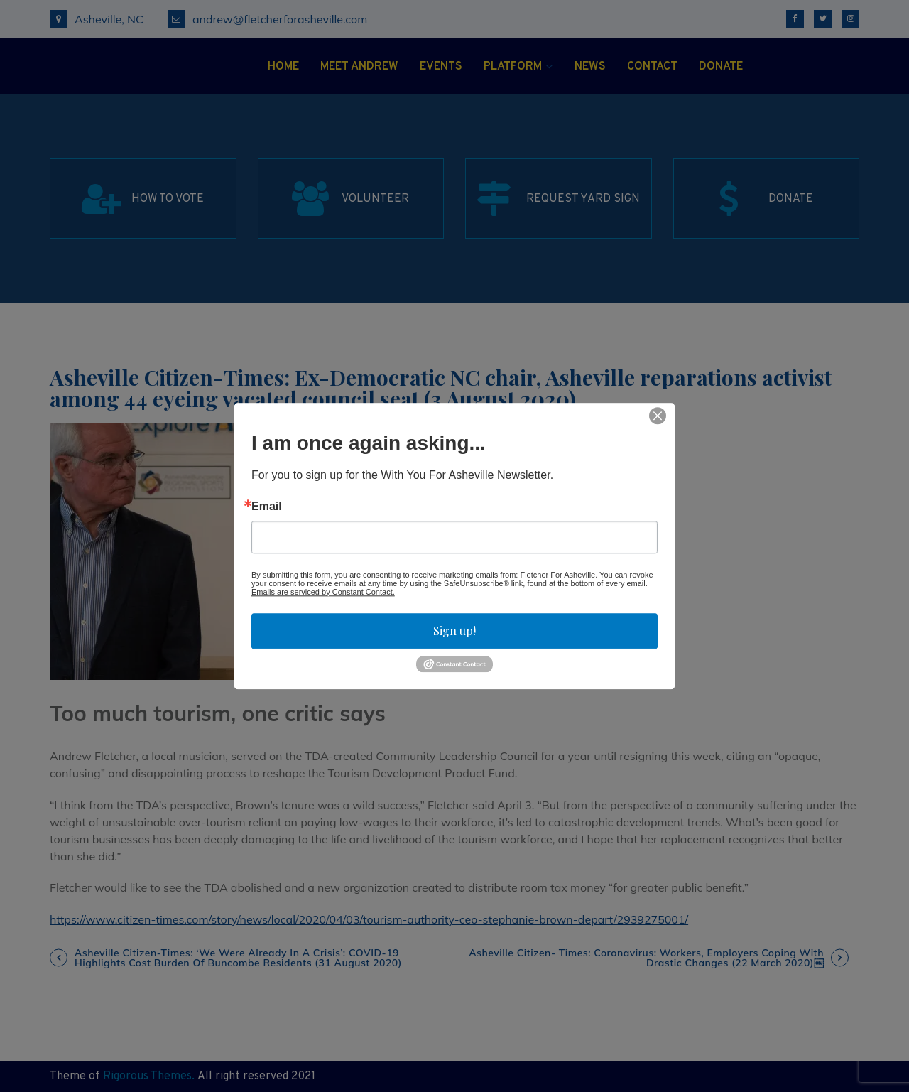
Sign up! (454, 630)
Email (266, 506)
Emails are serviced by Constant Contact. (323, 592)
